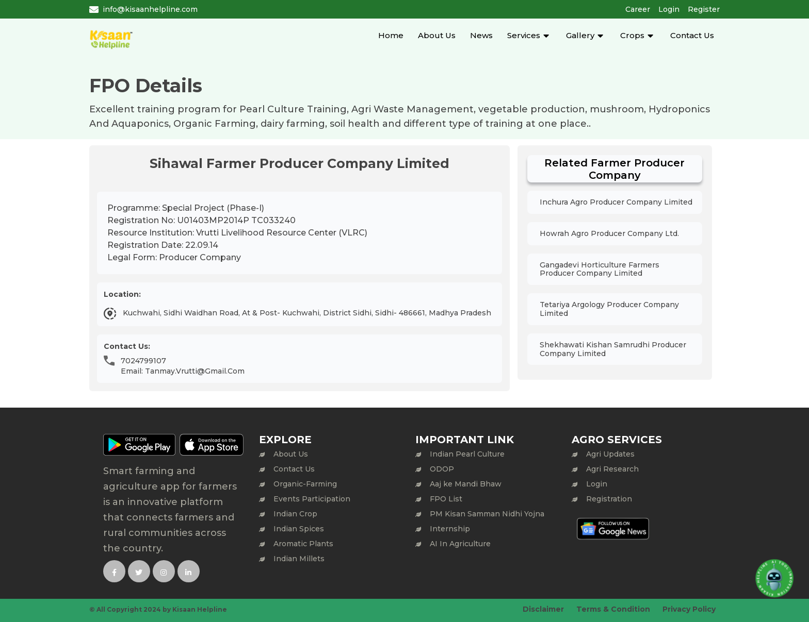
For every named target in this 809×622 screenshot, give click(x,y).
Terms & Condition (613, 609)
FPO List (446, 498)
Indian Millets (299, 558)
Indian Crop (295, 513)
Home (390, 35)
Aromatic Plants (303, 543)
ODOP (442, 469)
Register (704, 9)
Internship (450, 528)
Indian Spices (298, 528)
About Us (437, 35)
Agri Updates (610, 454)
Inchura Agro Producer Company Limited (616, 202)
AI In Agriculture (460, 543)
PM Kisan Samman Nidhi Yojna (487, 513)
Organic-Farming (305, 484)
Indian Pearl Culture (467, 454)
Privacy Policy (689, 609)
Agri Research (612, 469)
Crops (632, 35)
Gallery (580, 35)
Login (668, 9)
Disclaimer (543, 609)
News (481, 35)
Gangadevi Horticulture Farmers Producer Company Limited (599, 269)
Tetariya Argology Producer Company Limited (609, 309)
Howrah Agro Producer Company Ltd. (609, 233)
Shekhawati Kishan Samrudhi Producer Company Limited (613, 349)
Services (523, 35)
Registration (609, 498)
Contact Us (692, 35)
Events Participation (311, 498)
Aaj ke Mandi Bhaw (465, 484)
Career (637, 9)
